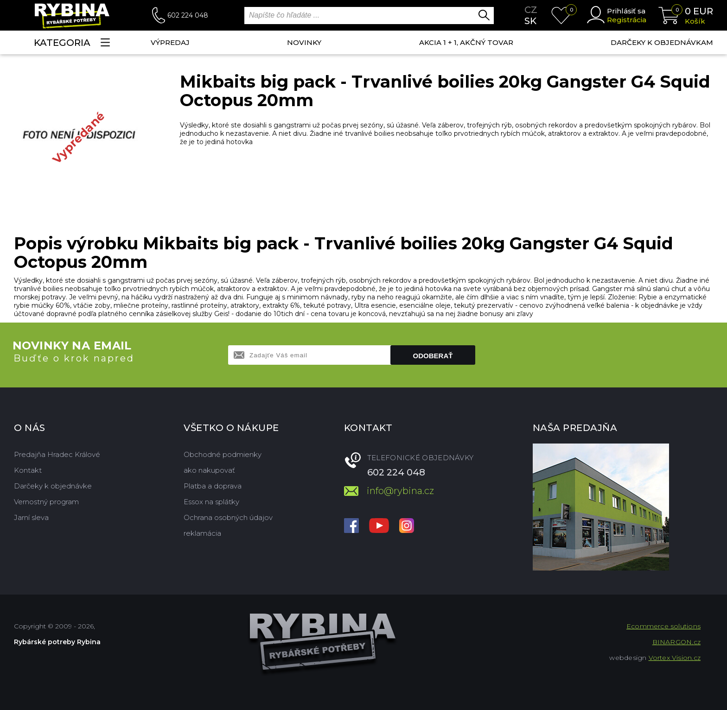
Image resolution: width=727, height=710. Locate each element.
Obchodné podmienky (222, 454)
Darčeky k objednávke (53, 486)
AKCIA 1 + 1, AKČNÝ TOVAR (466, 42)
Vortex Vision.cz (675, 657)
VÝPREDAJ (170, 42)
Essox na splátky (211, 501)
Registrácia (626, 19)
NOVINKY (304, 42)
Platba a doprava (213, 486)
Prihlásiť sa (626, 10)
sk (530, 20)
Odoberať (433, 356)
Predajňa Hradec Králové (57, 454)
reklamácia (202, 533)
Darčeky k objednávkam (662, 42)
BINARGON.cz (676, 642)
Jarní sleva (31, 517)
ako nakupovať (209, 470)
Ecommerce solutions (663, 626)
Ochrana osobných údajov (228, 517)
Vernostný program (46, 501)
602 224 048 (187, 15)
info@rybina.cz (400, 490)
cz (530, 9)
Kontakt (28, 470)
